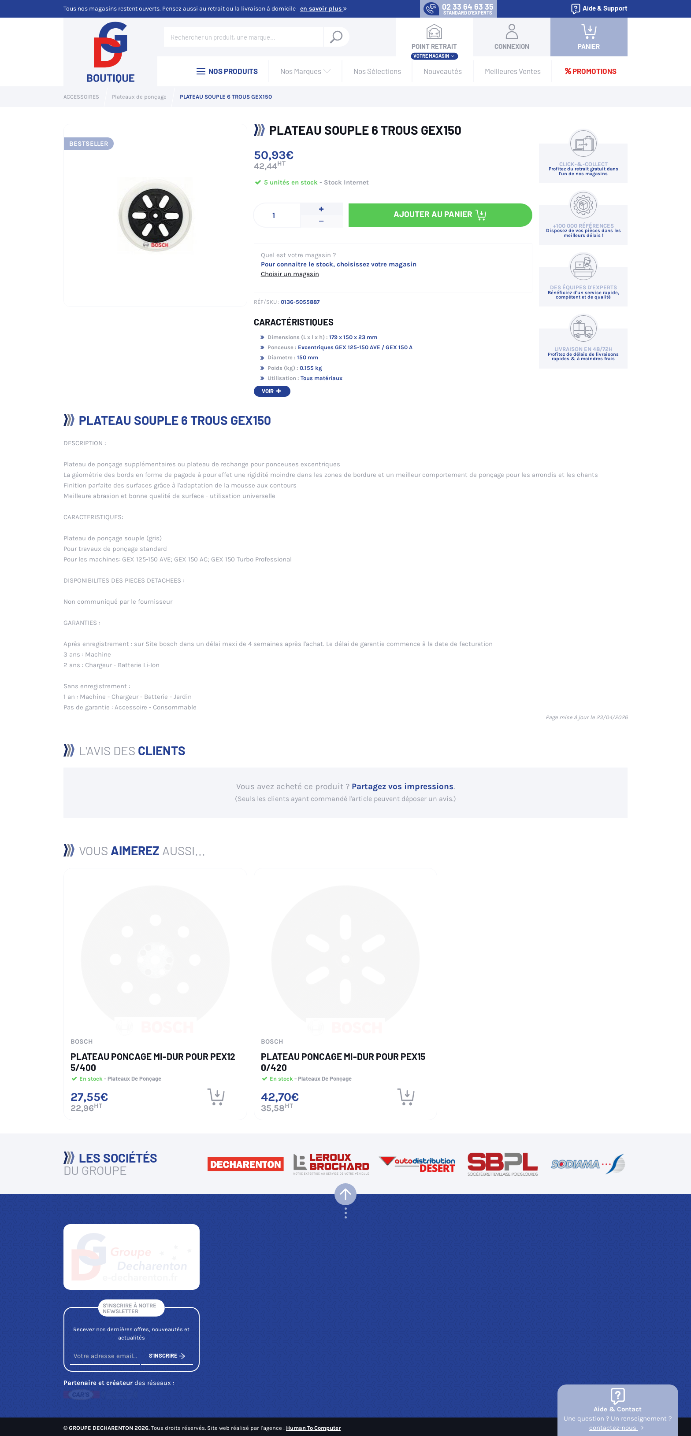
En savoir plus (323, 8)
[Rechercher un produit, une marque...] (336, 37)
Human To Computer (313, 1425)
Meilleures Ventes (513, 70)
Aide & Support (599, 9)
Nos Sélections (377, 70)
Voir (272, 391)
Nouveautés (443, 70)
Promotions (590, 70)
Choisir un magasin (290, 274)
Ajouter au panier (440, 215)
